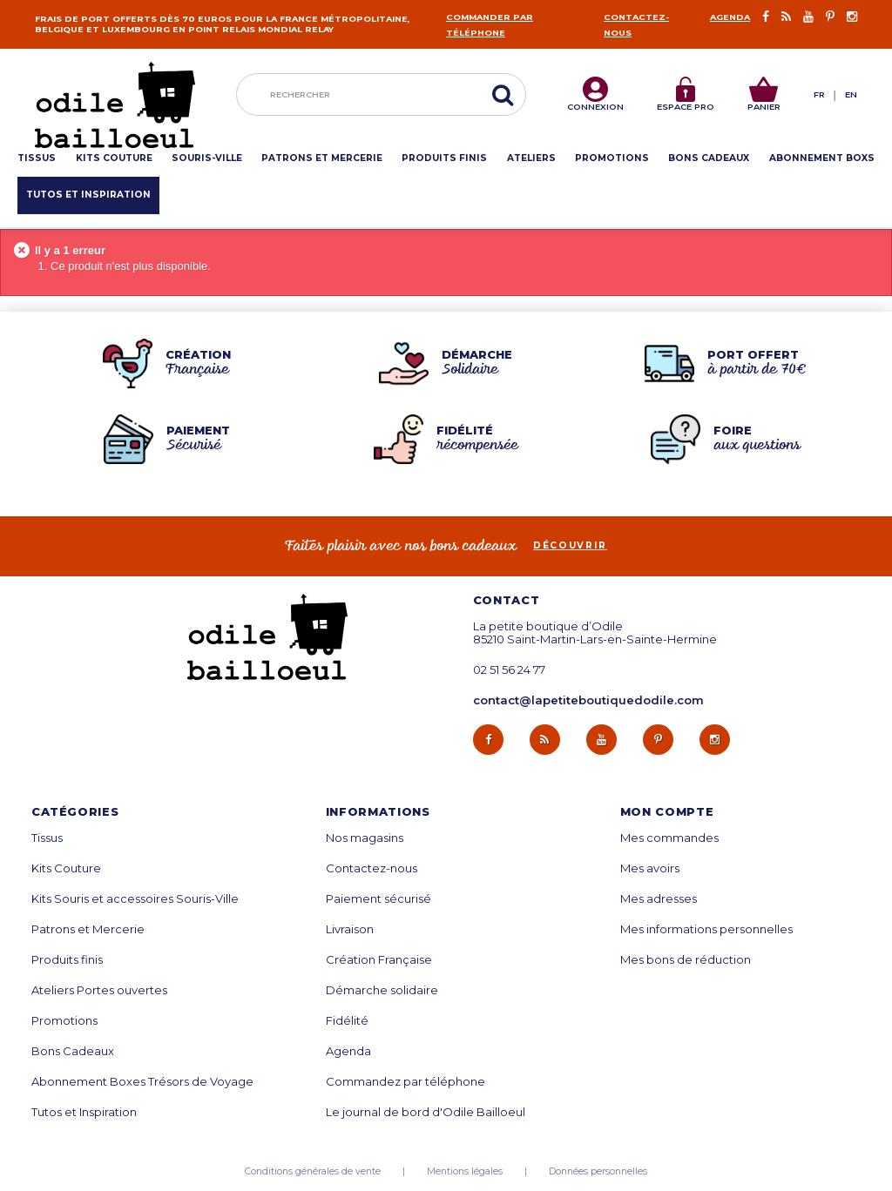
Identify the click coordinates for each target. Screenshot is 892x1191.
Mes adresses (658, 898)
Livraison (350, 929)
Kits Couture (66, 868)
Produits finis (67, 959)
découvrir (570, 546)
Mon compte (667, 811)
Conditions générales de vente (313, 1172)
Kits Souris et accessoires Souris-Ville (135, 898)
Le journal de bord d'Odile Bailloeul (425, 1112)
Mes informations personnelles (706, 929)
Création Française (379, 959)
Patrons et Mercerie (88, 929)
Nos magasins (364, 837)
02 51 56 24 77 (509, 669)
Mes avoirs (649, 868)
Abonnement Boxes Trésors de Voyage (142, 1081)
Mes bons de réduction (685, 959)
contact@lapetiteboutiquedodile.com (588, 700)
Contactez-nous (371, 868)
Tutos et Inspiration (84, 1112)
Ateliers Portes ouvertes (99, 990)
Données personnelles (598, 1172)
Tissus (47, 837)
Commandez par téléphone (405, 1081)
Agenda (730, 17)
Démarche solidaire (382, 990)
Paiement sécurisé (378, 898)
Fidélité (347, 1020)
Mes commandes (669, 837)
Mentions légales (465, 1172)
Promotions (64, 1020)
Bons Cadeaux (72, 1051)
